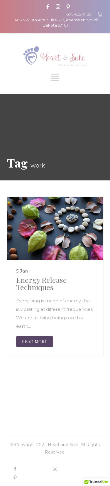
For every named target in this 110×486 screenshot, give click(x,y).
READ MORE (34, 341)
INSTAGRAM (74, 469)
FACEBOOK (33, 469)
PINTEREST (33, 477)
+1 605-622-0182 (76, 14)
